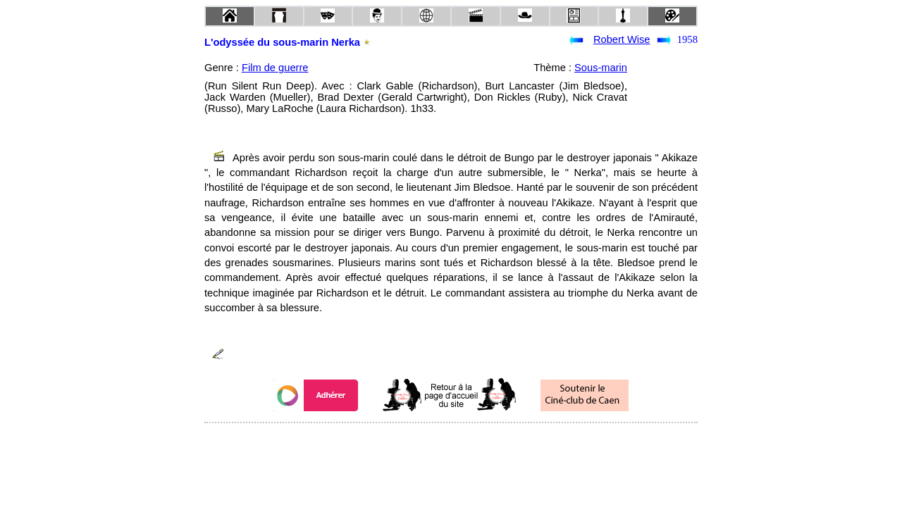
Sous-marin (600, 67)
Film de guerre (275, 67)
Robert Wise (621, 39)
